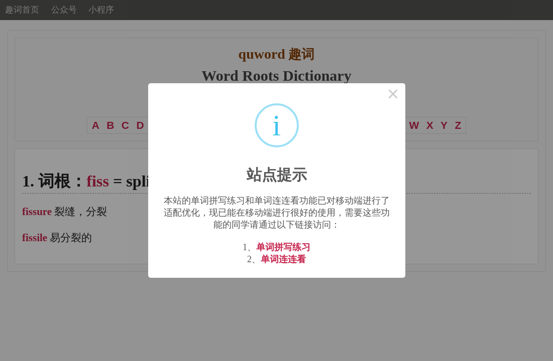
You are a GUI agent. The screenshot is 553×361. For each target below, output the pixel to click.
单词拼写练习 (283, 247)
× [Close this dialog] (393, 95)
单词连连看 (283, 259)
